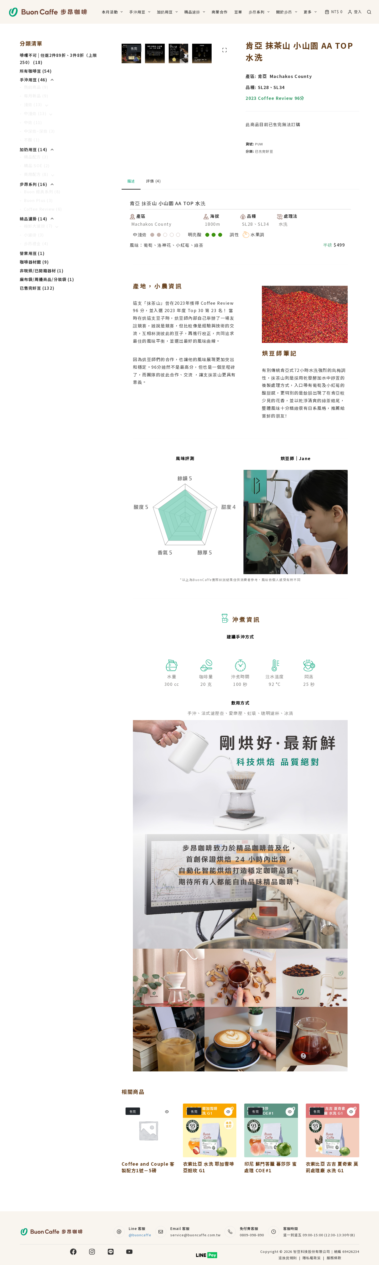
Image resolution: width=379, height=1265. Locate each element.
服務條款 (334, 1257)
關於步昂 (287, 12)
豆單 (238, 11)
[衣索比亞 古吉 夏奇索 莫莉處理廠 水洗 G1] (332, 1150)
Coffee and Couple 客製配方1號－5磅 (148, 1186)
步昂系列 (260, 12)
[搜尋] (369, 12)
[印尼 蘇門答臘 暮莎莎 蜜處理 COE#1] (271, 1150)
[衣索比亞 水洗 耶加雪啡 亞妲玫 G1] (209, 1150)
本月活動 (113, 12)
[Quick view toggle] (167, 1131)
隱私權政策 (312, 1257)
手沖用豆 (140, 12)
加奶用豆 (168, 12)
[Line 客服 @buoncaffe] (119, 1231)
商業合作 (219, 11)
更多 (311, 12)
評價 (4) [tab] (153, 200)
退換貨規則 (287, 1257)
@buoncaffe (140, 1234)
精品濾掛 (195, 12)
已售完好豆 (264, 151)
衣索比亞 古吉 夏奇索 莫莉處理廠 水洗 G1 (332, 1186)
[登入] (355, 11)
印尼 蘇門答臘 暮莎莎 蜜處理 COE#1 (270, 1186)
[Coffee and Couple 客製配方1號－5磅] (148, 1150)
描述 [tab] (131, 200)
